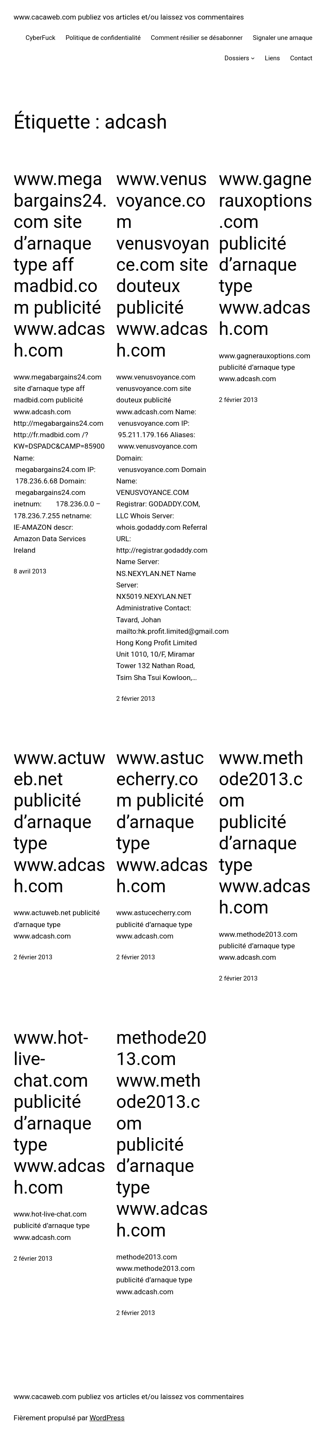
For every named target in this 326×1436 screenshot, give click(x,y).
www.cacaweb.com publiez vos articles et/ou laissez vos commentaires (129, 17)
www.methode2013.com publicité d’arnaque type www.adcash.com (265, 833)
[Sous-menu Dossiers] (253, 58)
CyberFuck (40, 38)
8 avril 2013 (30, 571)
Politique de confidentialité (103, 38)
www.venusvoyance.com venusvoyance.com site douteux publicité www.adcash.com (163, 264)
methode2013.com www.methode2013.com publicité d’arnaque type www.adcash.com (162, 1134)
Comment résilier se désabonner (196, 38)
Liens (272, 58)
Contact (301, 58)
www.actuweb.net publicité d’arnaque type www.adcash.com (60, 822)
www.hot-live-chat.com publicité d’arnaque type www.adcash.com (59, 1112)
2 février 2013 (135, 699)
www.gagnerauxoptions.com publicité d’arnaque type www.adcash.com (265, 254)
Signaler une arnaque (283, 38)
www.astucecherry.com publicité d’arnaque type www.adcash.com (162, 822)
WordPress (107, 1418)
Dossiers (237, 58)
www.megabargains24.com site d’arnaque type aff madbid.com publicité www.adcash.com (60, 264)
